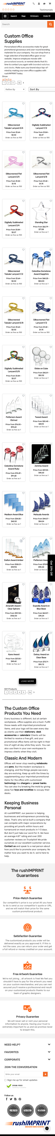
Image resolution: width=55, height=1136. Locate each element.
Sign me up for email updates (22, 1080)
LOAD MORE (27, 681)
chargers (25, 783)
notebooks (41, 763)
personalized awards (14, 61)
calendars (25, 735)
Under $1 (46, 16)
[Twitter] (11, 1099)
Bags (24, 16)
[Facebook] (6, 1099)
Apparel (14, 16)
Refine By (15, 89)
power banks (39, 783)
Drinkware (34, 16)
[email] (24, 1074)
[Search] (24, 24)
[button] (51, 568)
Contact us (10, 846)
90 (7, 79)
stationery (29, 732)
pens (11, 766)
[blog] (15, 1099)
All (10, 79)
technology (10, 783)
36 (3, 79)
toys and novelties (23, 790)
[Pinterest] (20, 1099)
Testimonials (46, 10)
